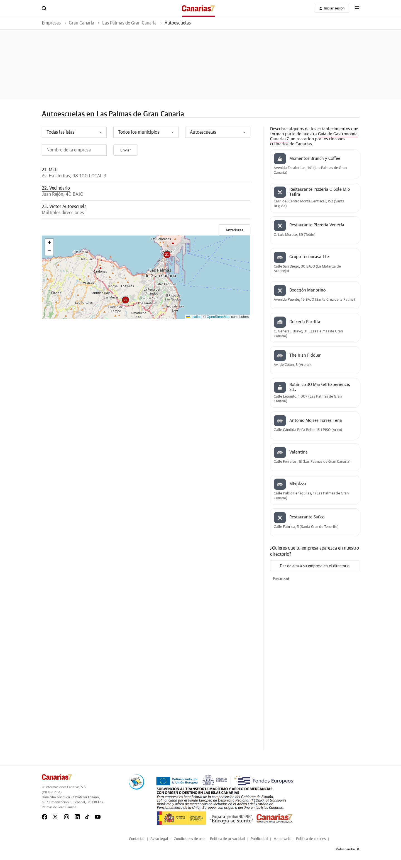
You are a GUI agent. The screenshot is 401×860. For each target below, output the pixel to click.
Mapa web (281, 839)
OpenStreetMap (218, 317)
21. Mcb (49, 170)
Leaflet (193, 317)
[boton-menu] (357, 8)
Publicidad (259, 839)
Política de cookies (311, 839)
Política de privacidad (227, 839)
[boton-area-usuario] (332, 8)
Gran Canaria (81, 23)
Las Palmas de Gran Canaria (129, 23)
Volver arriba (347, 849)
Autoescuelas (178, 23)
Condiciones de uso (189, 839)
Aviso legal (159, 839)
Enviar (125, 150)
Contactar (137, 839)
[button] (166, 254)
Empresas (51, 23)
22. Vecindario (56, 188)
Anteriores (234, 230)
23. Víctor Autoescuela (64, 206)
